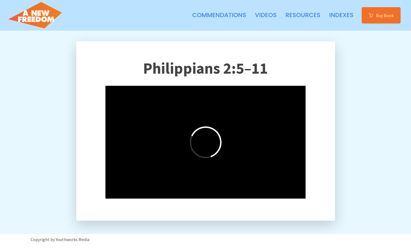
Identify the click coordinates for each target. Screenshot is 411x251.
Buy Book (381, 15)
